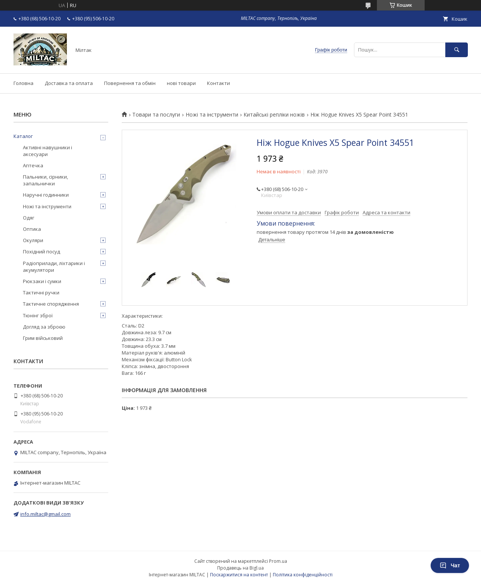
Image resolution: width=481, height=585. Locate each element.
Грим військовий (43, 338)
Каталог (23, 136)
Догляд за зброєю (44, 326)
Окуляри (33, 240)
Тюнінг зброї (38, 315)
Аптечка (33, 165)
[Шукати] (456, 49)
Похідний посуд (41, 251)
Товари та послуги (156, 115)
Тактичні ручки (41, 292)
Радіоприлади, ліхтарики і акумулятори (54, 266)
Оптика (32, 229)
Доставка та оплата (69, 83)
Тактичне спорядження (51, 303)
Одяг (28, 217)
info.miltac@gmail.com (45, 514)
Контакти (218, 83)
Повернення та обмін (130, 83)
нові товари (181, 83)
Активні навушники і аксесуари (47, 151)
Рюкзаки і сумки (42, 281)
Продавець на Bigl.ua (240, 568)
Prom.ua (278, 561)
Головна (23, 83)
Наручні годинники (46, 194)
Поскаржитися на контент (239, 574)
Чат (450, 565)
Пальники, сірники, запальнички (45, 180)
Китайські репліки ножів (274, 115)
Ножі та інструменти (212, 115)
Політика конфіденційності (303, 574)
